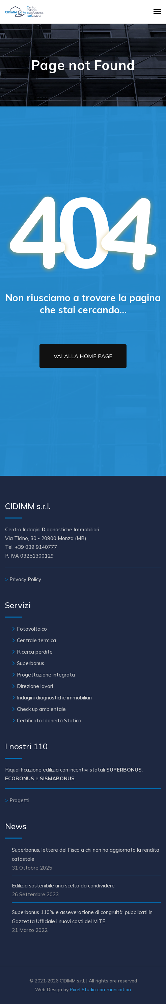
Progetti (19, 800)
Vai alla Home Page (83, 356)
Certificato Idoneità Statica (49, 720)
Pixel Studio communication (100, 989)
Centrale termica (36, 640)
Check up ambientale (41, 709)
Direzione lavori (35, 686)
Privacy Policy (25, 579)
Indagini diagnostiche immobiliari (54, 697)
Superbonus (30, 663)
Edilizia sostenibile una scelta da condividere (63, 885)
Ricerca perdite (35, 652)
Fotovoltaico (32, 629)
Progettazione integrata (46, 674)
